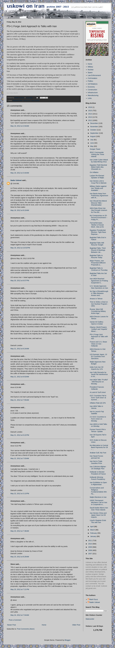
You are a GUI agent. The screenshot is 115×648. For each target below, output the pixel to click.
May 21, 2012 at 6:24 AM (19, 349)
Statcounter (90, 619)
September (94, 133)
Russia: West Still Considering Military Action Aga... (98, 311)
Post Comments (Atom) (25, 629)
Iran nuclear (35, 100)
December (94, 123)
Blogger (67, 640)
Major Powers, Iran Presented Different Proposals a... (98, 263)
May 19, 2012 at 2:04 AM (19, 126)
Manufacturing (93, 95)
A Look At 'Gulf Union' (98, 392)
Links (90, 98)
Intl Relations (92, 84)
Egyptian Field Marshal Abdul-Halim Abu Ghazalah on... (98, 167)
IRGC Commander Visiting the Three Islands (97, 154)
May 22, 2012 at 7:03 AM (19, 458)
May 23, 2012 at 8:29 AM (19, 557)
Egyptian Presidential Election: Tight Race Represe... (98, 232)
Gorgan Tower (95, 149)
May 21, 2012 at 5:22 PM (19, 435)
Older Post (76, 625)
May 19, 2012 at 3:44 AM (19, 173)
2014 (90, 114)
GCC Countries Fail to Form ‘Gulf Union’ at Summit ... (98, 398)
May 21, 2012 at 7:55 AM (19, 400)
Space (90, 72)
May (92, 146)
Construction (92, 90)
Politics (90, 81)
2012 (90, 120)
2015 (90, 110)
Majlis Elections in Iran (98, 497)
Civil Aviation (92, 78)
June (92, 143)
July (92, 140)
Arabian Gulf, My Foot (98, 453)
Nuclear (91, 70)
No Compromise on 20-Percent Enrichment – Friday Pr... (98, 217)
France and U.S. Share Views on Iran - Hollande (98, 344)
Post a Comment (15, 620)
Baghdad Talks (18, 100)
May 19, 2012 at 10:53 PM (20, 248)
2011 (90, 540)
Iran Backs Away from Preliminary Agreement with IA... (99, 196)
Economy (91, 87)
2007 (90, 554)
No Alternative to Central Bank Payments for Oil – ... (99, 447)
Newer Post (11, 625)
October (93, 130)
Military (90, 67)
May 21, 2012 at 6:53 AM (19, 377)
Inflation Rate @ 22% (98, 403)
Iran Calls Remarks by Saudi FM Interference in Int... (99, 374)
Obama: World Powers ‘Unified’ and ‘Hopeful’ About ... (98, 329)
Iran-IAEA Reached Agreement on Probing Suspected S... (99, 281)
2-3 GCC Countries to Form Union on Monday (98, 419)
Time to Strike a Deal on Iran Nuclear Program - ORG (99, 304)
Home (44, 625)
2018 (90, 107)
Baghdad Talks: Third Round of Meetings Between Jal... (98, 250)
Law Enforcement (94, 75)
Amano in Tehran (96, 299)
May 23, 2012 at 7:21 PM (19, 589)
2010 (90, 544)
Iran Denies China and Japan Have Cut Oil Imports (98, 515)
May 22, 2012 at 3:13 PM (19, 493)
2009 (90, 547)
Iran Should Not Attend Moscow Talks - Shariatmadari (98, 203)
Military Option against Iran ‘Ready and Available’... (98, 188)
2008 (90, 550)
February (93, 533)
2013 (90, 117)
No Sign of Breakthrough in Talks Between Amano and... (99, 293)
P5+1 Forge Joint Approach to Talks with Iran (99, 336)
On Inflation (94, 172)
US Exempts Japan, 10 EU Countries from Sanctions (98, 356)
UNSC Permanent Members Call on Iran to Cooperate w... (98, 502)
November (94, 126)
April (92, 526)
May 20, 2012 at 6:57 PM (19, 280)
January (93, 536)
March (92, 530)
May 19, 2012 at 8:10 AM (19, 210)
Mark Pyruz (93, 599)
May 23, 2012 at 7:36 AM (19, 531)
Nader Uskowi (16, 180)
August (93, 136)
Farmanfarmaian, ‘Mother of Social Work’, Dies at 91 (97, 225)
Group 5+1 (27, 100)
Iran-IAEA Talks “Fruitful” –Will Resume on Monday (99, 382)
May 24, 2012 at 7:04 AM (19, 615)
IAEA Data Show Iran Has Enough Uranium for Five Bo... (98, 210)
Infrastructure (93, 92)
